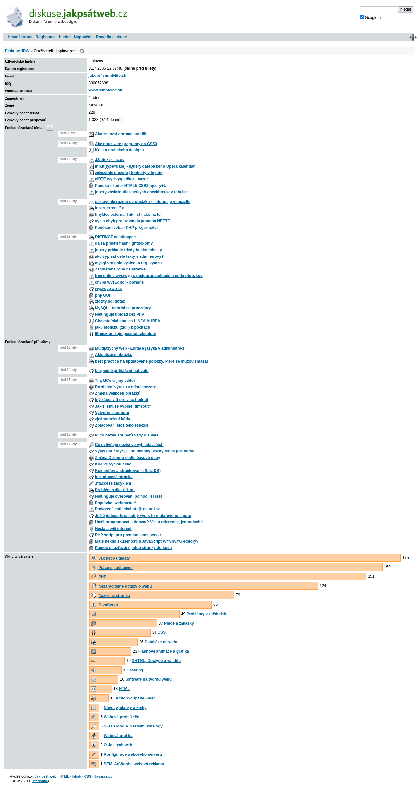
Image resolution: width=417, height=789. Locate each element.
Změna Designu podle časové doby (127, 457)
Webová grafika (118, 735)
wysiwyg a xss (108, 288)
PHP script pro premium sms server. (128, 535)
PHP (102, 577)
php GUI (102, 295)
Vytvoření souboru (112, 412)
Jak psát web (45, 776)
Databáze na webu (162, 642)
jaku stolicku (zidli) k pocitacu (122, 327)
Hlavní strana (20, 37)
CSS (161, 632)
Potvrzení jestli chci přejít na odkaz (127, 509)
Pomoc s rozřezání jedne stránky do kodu (133, 548)
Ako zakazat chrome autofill (120, 134)
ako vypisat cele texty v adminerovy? (129, 256)
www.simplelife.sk (105, 90)
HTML (124, 688)
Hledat (65, 37)
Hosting (135, 670)
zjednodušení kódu (112, 419)
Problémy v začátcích (206, 614)
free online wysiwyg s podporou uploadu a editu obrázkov (149, 275)
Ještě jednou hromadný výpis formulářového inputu (143, 515)
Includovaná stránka (114, 477)
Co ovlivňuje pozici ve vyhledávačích (129, 444)
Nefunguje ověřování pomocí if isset (128, 496)
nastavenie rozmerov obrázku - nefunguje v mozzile (142, 202)
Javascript (103, 776)
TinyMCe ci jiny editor (115, 380)
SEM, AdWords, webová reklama (134, 764)
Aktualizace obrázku (113, 355)
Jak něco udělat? (114, 558)
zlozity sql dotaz (110, 301)
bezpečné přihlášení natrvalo (122, 370)
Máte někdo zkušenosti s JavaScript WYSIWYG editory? (147, 541)
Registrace (45, 37)
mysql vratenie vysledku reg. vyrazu (128, 263)
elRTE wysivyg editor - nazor (121, 179)
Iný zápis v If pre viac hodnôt (121, 399)
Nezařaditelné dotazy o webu (125, 586)
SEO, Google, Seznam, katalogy (133, 726)
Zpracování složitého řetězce (121, 425)
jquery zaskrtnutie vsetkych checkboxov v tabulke (141, 192)
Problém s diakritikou (115, 490)
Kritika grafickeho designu (119, 150)
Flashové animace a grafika (163, 651)
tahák (76, 776)
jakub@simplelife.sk (107, 75)
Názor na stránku (114, 595)
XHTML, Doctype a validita (156, 660)
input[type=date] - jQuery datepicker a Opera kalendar (145, 166)
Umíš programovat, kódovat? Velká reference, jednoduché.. (150, 522)
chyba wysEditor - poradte (119, 282)
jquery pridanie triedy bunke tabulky (128, 250)
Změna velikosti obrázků (117, 393)
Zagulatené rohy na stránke (120, 269)
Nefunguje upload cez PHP (119, 314)
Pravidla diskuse (111, 37)
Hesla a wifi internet (113, 528)
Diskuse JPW (17, 51)
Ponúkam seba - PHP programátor (126, 227)
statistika (40, 781)
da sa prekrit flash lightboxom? (124, 243)
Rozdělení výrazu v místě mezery (125, 387)
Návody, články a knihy (125, 707)
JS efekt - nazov (110, 160)
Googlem (370, 17)
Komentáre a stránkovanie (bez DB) (128, 470)
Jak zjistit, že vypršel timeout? (123, 406)
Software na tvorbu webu (148, 679)
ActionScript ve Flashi (136, 698)
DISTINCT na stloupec (115, 237)
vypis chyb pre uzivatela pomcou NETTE (132, 221)
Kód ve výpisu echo (113, 464)
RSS (82, 51)
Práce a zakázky (179, 623)
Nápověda (83, 37)
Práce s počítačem (115, 567)
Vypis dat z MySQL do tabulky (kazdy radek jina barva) (145, 451)
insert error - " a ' (111, 208)
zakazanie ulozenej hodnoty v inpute (128, 173)
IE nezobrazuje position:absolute (125, 333)
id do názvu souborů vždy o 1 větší (127, 435)
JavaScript (108, 605)
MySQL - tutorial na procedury (123, 308)
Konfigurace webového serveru (133, 754)
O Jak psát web (118, 745)
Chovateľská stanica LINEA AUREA (127, 321)
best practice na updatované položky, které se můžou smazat (151, 361)
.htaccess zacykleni (113, 483)
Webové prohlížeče (121, 717)
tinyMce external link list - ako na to (128, 214)
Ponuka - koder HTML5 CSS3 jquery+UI (131, 185)
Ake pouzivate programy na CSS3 (126, 144)
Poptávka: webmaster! (115, 503)
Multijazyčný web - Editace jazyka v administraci (139, 348)
